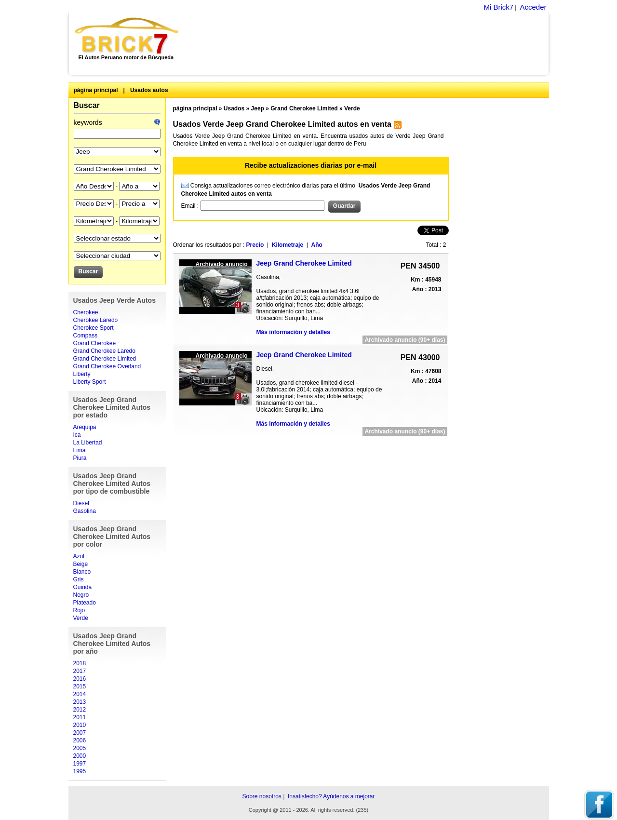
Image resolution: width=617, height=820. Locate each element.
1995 (79, 771)
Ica (77, 434)
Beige (80, 564)
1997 (79, 763)
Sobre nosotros (261, 796)
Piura (80, 458)
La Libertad (87, 442)
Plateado (84, 602)
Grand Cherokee (94, 343)
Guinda (82, 587)
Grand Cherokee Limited (104, 358)
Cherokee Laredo (95, 320)
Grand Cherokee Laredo (104, 351)
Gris (78, 579)
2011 (79, 717)
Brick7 (127, 35)
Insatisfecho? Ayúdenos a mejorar (331, 796)
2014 (79, 694)
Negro (81, 594)
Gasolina (84, 511)
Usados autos (149, 90)
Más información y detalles (293, 332)
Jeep (257, 108)
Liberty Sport (89, 381)
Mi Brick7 (498, 7)
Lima (79, 450)
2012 (79, 709)
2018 (79, 663)
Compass (85, 335)
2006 (79, 740)
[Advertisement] (369, 43)
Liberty (82, 374)
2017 (79, 671)
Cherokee (85, 312)
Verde (80, 618)
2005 (79, 748)
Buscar (87, 105)
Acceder (533, 7)
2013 (79, 702)
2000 (79, 756)
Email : (191, 205)
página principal (96, 90)
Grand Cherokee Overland (107, 366)
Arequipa (84, 427)
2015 (79, 686)
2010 (79, 725)
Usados (234, 108)
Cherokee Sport (93, 327)
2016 (79, 678)
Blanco (82, 571)
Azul (78, 556)
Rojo (79, 610)
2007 (79, 732)
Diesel (81, 503)
